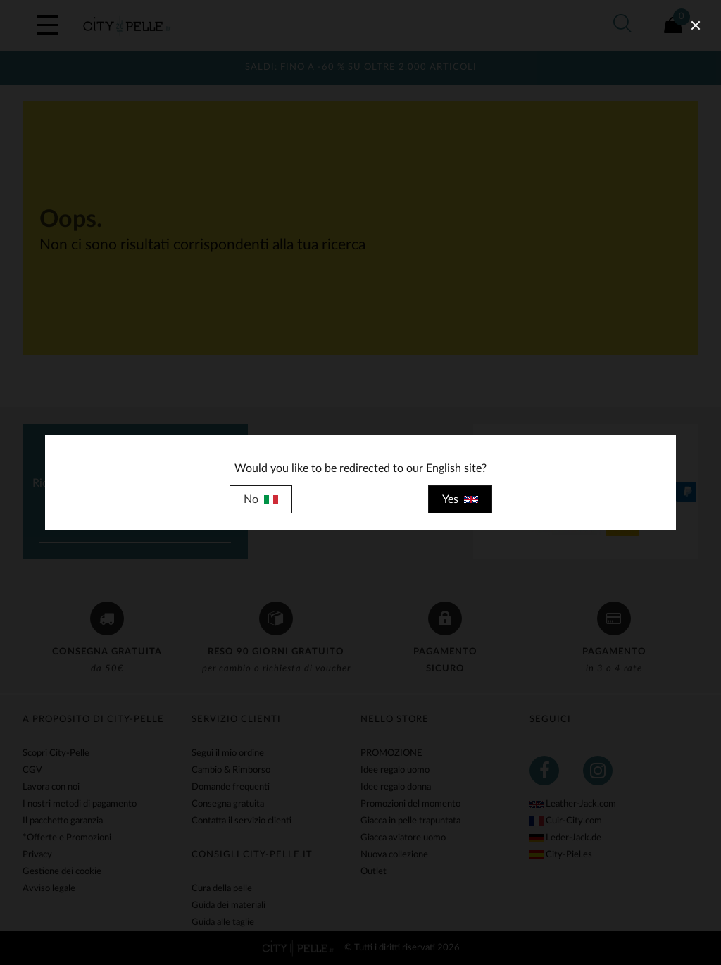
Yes (460, 499)
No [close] (261, 499)
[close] (695, 25)
